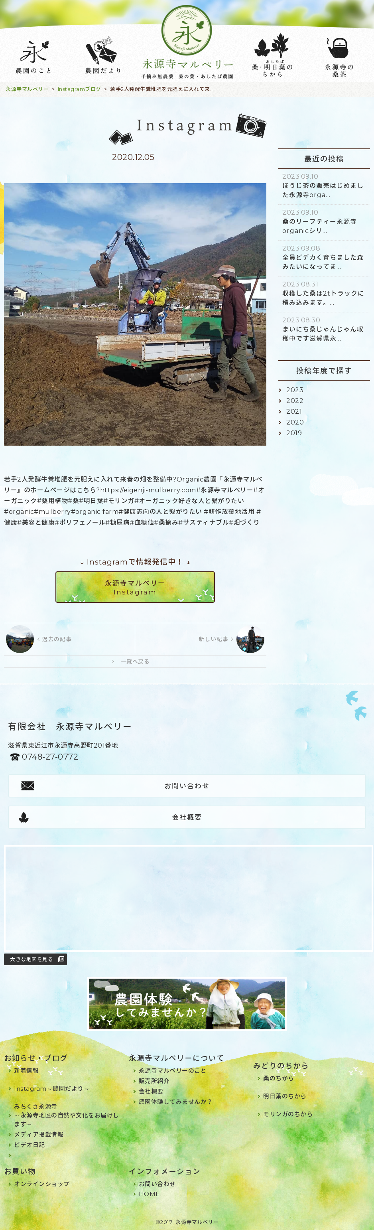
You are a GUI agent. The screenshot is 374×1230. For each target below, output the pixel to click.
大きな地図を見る (31, 959)
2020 (295, 422)
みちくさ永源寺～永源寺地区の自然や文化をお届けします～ (66, 1115)
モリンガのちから (288, 1114)
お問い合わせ (187, 786)
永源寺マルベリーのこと (173, 1070)
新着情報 (26, 1070)
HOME (149, 1194)
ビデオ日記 (29, 1145)
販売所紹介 (154, 1081)
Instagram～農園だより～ (52, 1088)
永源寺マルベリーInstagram (135, 587)
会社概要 (187, 817)
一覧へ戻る (135, 661)
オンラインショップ (42, 1184)
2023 (294, 390)
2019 (294, 433)
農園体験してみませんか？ (176, 1102)
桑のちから (278, 1078)
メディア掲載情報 (38, 1134)
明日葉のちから (285, 1096)
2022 (294, 401)
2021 (294, 411)
